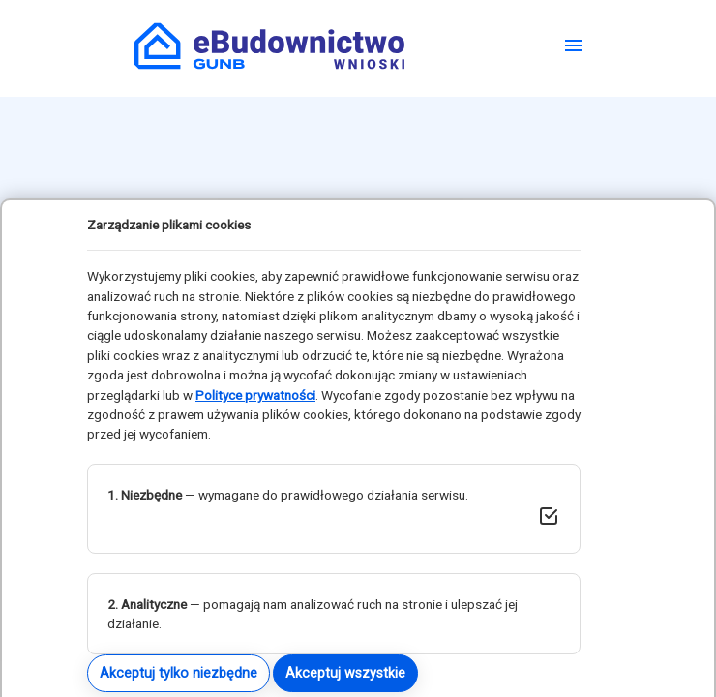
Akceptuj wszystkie (345, 673)
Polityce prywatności (255, 395)
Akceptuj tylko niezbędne (178, 673)
